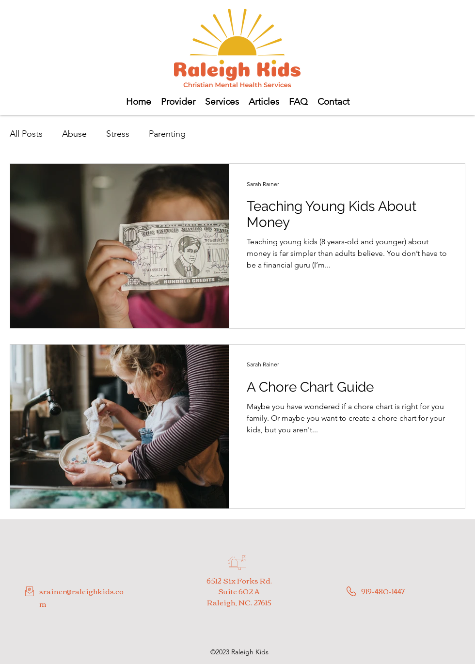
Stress (117, 133)
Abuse (74, 133)
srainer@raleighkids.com (81, 597)
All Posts (26, 133)
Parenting (167, 133)
